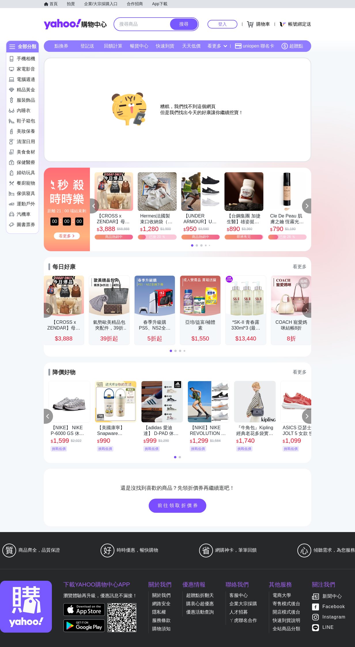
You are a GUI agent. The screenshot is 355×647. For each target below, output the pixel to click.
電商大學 (282, 595)
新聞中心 (332, 596)
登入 (222, 24)
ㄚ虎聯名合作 (243, 620)
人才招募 (238, 612)
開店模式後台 (286, 612)
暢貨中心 (139, 45)
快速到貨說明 (286, 620)
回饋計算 (113, 45)
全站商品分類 (286, 628)
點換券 (61, 45)
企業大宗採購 (243, 603)
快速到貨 (165, 45)
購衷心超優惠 (200, 603)
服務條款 (161, 620)
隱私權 (159, 612)
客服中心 (238, 595)
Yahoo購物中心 (75, 24)
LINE (328, 627)
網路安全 (161, 603)
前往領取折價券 (178, 505)
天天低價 (191, 45)
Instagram (333, 617)
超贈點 (292, 46)
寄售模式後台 (286, 603)
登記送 (87, 45)
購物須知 (161, 628)
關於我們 (161, 595)
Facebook (333, 606)
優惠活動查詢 (200, 612)
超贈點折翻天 (200, 595)
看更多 (217, 45)
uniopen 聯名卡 (254, 46)
